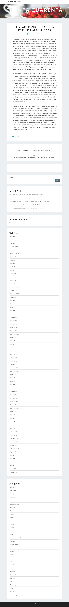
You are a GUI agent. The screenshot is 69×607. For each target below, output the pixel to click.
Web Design (13, 591)
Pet (11, 558)
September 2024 (14, 294)
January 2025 (13, 280)
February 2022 (13, 391)
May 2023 (12, 347)
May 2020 (12, 462)
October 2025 (13, 250)
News (11, 554)
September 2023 (14, 334)
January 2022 (13, 394)
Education (12, 507)
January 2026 (13, 240)
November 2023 (14, 327)
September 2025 (14, 253)
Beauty (12, 494)
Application (13, 487)
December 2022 (14, 364)
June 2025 (12, 263)
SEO (11, 568)
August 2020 (13, 452)
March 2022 (13, 388)
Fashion (12, 514)
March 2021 (13, 428)
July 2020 (12, 455)
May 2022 (12, 381)
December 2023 (14, 324)
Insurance (12, 541)
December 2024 (14, 283)
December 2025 (14, 243)
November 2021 (14, 401)
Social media (18, 137)
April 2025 (12, 270)
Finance (12, 517)
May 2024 (12, 307)
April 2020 (12, 465)
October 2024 (13, 290)
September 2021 (14, 408)
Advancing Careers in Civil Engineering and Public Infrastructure (26, 194)
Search (11, 177)
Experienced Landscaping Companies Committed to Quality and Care (28, 204)
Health (12, 531)
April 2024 (12, 310)
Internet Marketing (15, 544)
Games (12, 524)
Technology (13, 585)
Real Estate (13, 564)
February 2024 (13, 317)
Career (11, 500)
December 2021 (14, 398)
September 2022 (14, 371)
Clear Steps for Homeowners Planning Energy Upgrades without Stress (28, 198)
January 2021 (13, 435)
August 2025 (13, 257)
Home (11, 534)
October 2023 (13, 331)
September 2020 (14, 448)
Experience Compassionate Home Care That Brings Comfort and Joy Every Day (30, 201)
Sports (12, 581)
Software (12, 578)
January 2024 (13, 320)
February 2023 (13, 357)
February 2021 (13, 431)
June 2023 (12, 344)
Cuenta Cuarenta (14, 2)
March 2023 (13, 354)
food (11, 521)
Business (12, 497)
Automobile (13, 490)
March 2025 (13, 273)
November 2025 (14, 246)
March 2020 (13, 468)
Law (11, 548)
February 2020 (13, 472)
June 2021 (12, 418)
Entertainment (14, 511)
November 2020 (14, 442)
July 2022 (12, 378)
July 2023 (12, 341)
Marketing (12, 551)
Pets (11, 561)
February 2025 (13, 277)
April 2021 (12, 425)
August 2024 (13, 297)
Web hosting (13, 595)
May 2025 (12, 267)
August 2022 (13, 374)
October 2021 (13, 405)
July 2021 (12, 415)
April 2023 (12, 351)
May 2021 (12, 421)
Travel (11, 588)
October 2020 (13, 445)
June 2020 (12, 458)
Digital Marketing (14, 504)
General (12, 527)
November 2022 (14, 368)
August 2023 (13, 337)
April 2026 (12, 236)
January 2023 (13, 361)
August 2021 (13, 411)
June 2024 (12, 304)
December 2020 (14, 438)
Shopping (12, 571)
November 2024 (14, 287)
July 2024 (12, 300)
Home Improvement (15, 538)
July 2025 (12, 260)
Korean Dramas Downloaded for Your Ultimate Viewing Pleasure (26, 208)
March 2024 (13, 314)
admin (40, 34)
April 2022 (12, 384)
